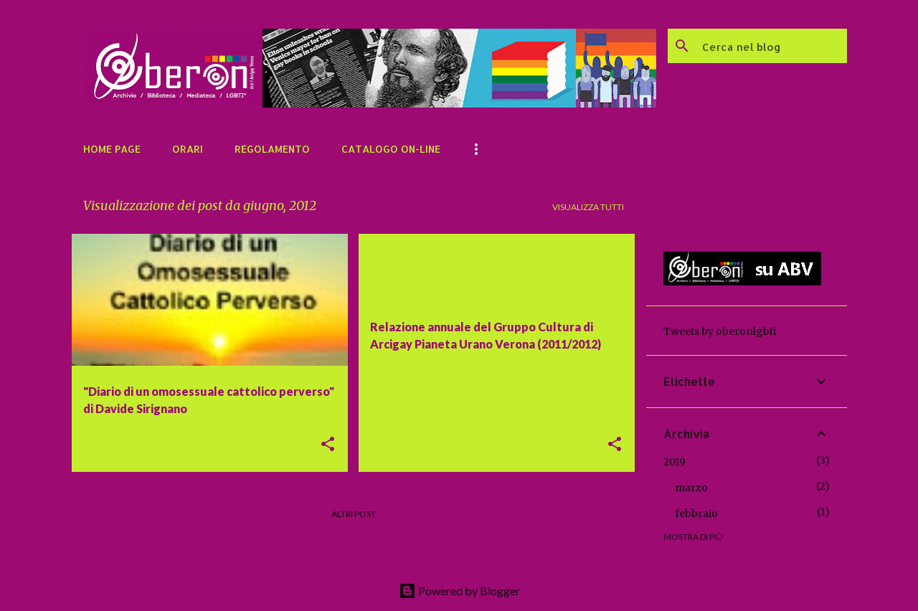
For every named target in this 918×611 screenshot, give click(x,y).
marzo (691, 487)
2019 (674, 461)
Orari (187, 149)
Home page (112, 149)
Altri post (353, 513)
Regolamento (272, 149)
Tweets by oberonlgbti (719, 331)
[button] (327, 445)
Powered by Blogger (459, 590)
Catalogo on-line (390, 149)
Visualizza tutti (588, 207)
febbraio (696, 513)
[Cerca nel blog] (771, 46)
